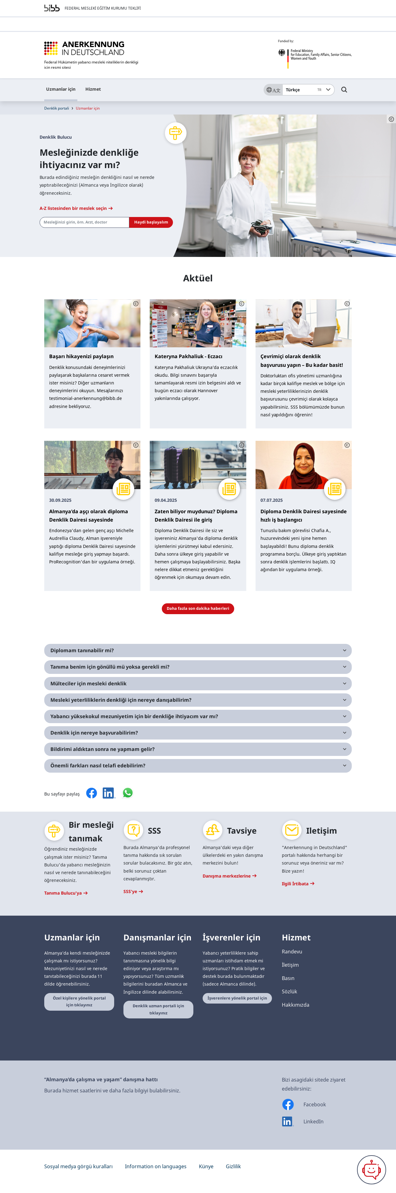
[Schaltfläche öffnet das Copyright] (391, 119)
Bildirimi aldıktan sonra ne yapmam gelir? (102, 749)
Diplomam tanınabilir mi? (82, 650)
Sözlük (289, 991)
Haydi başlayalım (151, 222)
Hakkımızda (295, 1004)
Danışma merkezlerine (229, 876)
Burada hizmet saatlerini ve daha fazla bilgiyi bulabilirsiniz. (112, 1090)
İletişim (290, 964)
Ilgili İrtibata (298, 884)
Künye (206, 1166)
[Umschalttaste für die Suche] (344, 92)
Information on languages (156, 1166)
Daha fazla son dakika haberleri (198, 608)
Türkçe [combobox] (305, 90)
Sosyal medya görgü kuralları (78, 1166)
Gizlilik (233, 1166)
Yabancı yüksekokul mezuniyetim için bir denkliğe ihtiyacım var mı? (134, 716)
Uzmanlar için (60, 89)
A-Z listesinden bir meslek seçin (76, 208)
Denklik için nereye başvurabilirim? (94, 732)
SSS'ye (133, 891)
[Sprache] (273, 90)
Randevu (292, 951)
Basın (288, 978)
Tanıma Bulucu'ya (66, 893)
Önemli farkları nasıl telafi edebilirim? (97, 765)
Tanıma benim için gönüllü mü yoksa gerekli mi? (110, 666)
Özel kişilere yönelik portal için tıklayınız (79, 1002)
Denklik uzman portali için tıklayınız (158, 1009)
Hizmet (93, 89)
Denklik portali (56, 108)
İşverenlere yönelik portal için (237, 998)
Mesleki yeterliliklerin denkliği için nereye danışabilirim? (121, 699)
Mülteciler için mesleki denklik (88, 683)
